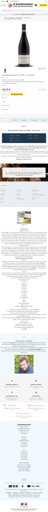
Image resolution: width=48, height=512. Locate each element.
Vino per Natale (24, 458)
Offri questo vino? (24, 109)
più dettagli (4, 85)
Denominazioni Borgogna (24, 469)
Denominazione (34, 120)
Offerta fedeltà (24, 439)
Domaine (43, 120)
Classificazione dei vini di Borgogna (24, 465)
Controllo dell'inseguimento (24, 440)
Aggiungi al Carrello (16, 94)
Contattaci (24, 479)
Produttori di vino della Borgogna (24, 471)
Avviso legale (24, 443)
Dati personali (24, 446)
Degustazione (5, 120)
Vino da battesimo (24, 456)
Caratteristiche (24, 120)
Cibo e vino (14, 120)
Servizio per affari (24, 453)
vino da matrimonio (24, 455)
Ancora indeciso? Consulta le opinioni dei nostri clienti (24, 417)
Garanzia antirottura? (24, 105)
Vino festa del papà (24, 459)
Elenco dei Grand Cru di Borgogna (24, 466)
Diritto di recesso (24, 442)
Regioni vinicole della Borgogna (24, 468)
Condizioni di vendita (24, 445)
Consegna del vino (24, 452)
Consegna (24, 101)
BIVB (25, 329)
